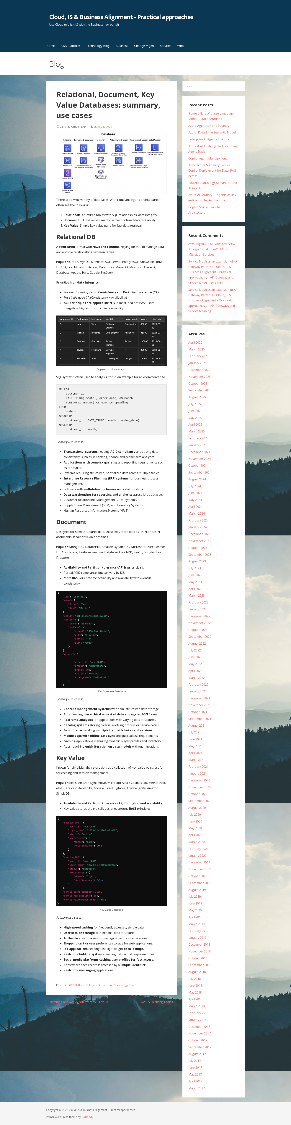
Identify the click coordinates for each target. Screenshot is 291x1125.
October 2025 (197, 384)
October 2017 (197, 1040)
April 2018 (195, 999)
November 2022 (199, 623)
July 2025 (194, 404)
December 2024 (199, 452)
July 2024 (194, 486)
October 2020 (197, 794)
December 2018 (199, 944)
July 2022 (194, 650)
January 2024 (197, 527)
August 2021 (197, 725)
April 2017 (195, 1081)
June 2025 (195, 411)
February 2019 (198, 931)
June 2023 (195, 575)
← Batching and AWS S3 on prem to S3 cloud (77, 1002)
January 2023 (197, 609)
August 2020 (197, 808)
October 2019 (197, 876)
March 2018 (196, 1006)
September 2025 (199, 390)
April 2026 (195, 342)
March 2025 (196, 431)
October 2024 (197, 465)
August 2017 (197, 1054)
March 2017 (196, 1088)
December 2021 (199, 698)
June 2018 (195, 986)
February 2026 (198, 356)
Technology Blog (98, 46)
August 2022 (197, 643)
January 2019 (197, 938)
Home (50, 46)
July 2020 (194, 814)
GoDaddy (87, 1117)
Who (180, 46)
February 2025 (198, 438)
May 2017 (195, 1074)
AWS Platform (70, 46)
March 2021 (196, 760)
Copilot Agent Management (207, 158)
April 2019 (195, 917)
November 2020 (199, 787)
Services (165, 46)
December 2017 (199, 1027)
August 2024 (197, 479)
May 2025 (195, 418)
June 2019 (195, 903)
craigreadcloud (103, 126)
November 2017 (199, 1033)
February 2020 (198, 849)
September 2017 (199, 1047)
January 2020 (197, 856)
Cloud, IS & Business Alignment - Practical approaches (121, 17)
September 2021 (199, 719)
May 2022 (195, 664)
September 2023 (199, 555)
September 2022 (199, 637)
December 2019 (199, 862)
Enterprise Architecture (99, 985)
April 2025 (195, 424)
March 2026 (196, 349)
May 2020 (195, 828)
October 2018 (197, 958)
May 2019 (195, 910)
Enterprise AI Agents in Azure (208, 139)
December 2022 (199, 616)
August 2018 (197, 972)
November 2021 (199, 705)
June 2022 (195, 657)
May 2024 (195, 500)
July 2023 (194, 568)
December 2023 (199, 534)
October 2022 (197, 630)
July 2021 (194, 732)
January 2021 (197, 773)
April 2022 (195, 671)
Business (122, 46)
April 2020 (195, 835)
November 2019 (199, 869)
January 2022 (197, 691)
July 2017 (194, 1061)
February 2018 (198, 1013)
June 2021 (195, 739)
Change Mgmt (144, 46)
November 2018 (199, 951)
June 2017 (195, 1068)
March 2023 (196, 595)
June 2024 (195, 493)
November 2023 (199, 541)
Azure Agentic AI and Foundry (208, 126)
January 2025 (197, 445)
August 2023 (197, 561)
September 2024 (199, 472)
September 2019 (199, 883)
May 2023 (195, 582)
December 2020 (199, 780)
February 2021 (198, 767)
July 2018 (194, 979)
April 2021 (195, 753)
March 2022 (196, 678)
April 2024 (195, 507)
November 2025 (199, 377)
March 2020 (196, 842)
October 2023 (197, 548)
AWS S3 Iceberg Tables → (159, 1002)
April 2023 (195, 589)
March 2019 (196, 924)
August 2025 (197, 397)
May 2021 (195, 746)
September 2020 (199, 801)
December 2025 (199, 370)
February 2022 (198, 685)
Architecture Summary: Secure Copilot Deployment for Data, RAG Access (212, 170)
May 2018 (195, 992)
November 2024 (199, 459)
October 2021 (197, 712)
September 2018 (199, 965)
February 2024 (198, 520)
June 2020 (195, 821)
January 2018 (197, 1020)
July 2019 (194, 896)
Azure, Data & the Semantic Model (212, 132)
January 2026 (197, 363)
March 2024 (196, 513)
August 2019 (197, 890)
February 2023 (198, 602)
